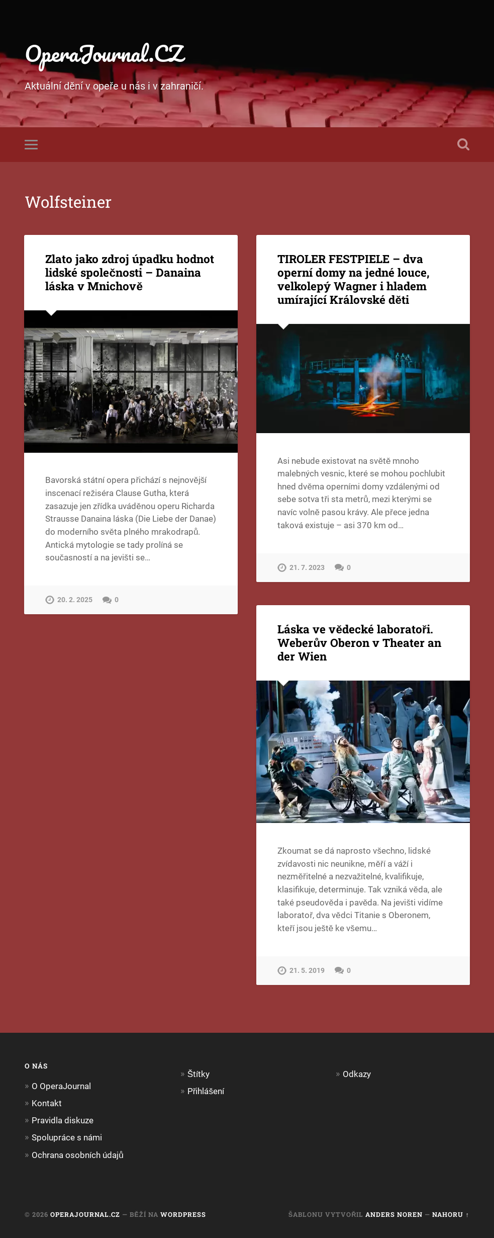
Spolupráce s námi (67, 1137)
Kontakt (47, 1103)
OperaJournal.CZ (104, 53)
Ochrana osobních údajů (78, 1155)
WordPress (183, 1214)
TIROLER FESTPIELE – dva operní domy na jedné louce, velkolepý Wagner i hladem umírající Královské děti (353, 279)
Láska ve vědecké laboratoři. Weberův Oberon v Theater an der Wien (359, 642)
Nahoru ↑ (450, 1214)
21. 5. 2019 (307, 970)
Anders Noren (394, 1214)
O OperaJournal (61, 1086)
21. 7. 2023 (307, 567)
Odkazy (357, 1074)
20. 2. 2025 (74, 600)
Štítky (198, 1074)
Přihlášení (205, 1091)
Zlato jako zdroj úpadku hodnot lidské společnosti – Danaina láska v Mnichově (129, 272)
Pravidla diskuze (62, 1120)
